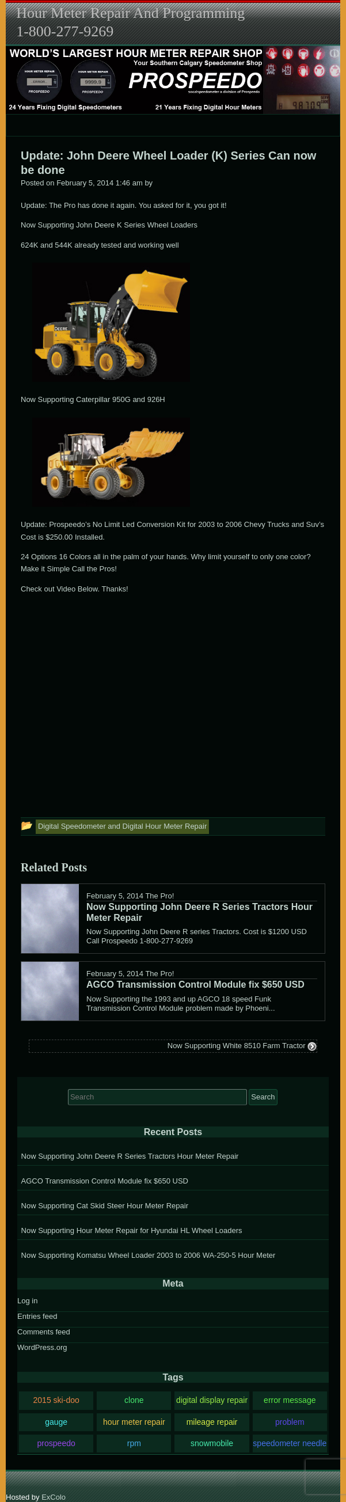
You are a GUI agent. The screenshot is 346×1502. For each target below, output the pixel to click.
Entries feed (37, 1316)
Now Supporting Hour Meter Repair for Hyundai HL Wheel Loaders (131, 1230)
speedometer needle (289, 1443)
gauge (56, 1422)
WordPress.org (42, 1347)
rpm (134, 1443)
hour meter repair (134, 1422)
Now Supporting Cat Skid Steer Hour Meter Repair (104, 1205)
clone (134, 1400)
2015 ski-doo (56, 1400)
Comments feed (43, 1331)
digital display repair (212, 1400)
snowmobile (212, 1443)
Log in (27, 1300)
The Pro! (159, 896)
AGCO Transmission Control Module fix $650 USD (104, 1181)
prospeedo (56, 1443)
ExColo (53, 1497)
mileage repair (212, 1422)
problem (290, 1422)
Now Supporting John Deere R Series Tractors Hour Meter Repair (130, 1156)
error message (289, 1400)
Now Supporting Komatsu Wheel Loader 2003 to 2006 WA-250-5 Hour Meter (148, 1255)
